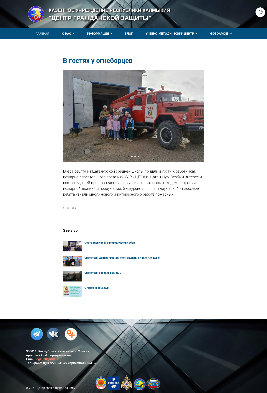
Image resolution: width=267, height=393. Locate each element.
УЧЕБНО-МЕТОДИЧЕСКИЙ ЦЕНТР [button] (170, 33)
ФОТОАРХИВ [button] (219, 33)
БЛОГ (129, 33)
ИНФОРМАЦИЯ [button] (98, 33)
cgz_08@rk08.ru (48, 359)
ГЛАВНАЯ (42, 33)
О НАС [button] (67, 33)
